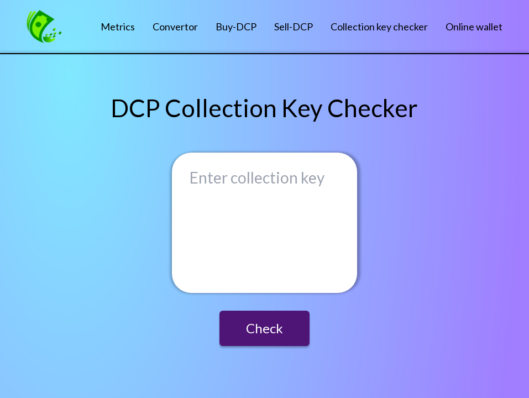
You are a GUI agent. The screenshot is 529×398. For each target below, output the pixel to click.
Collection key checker (379, 26)
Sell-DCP (293, 26)
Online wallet (474, 26)
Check (264, 328)
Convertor (175, 26)
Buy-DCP (236, 26)
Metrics (118, 26)
